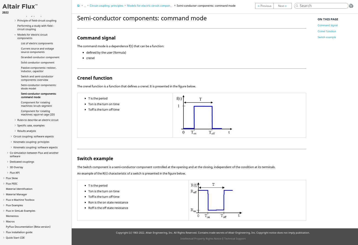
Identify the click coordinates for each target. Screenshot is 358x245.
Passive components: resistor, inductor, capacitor (38, 69)
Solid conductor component (37, 62)
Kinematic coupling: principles (31, 141)
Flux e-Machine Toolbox (20, 199)
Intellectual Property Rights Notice (200, 238)
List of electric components (37, 43)
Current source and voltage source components (37, 50)
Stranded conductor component (40, 57)
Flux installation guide (19, 232)
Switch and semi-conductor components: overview (37, 78)
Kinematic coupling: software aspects (35, 147)
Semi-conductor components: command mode (38, 95)
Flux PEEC (12, 183)
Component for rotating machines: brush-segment (36, 104)
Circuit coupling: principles (106, 6)
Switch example (327, 37)
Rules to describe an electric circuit (37, 120)
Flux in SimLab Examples (20, 210)
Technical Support (235, 238)
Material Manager (16, 194)
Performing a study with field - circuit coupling (35, 27)
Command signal (328, 25)
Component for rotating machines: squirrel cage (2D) (38, 112)
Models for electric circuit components (151, 6)
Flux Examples (14, 205)
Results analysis (26, 131)
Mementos (12, 216)
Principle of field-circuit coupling (36, 20)
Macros (10, 221)
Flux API (15, 172)
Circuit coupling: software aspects (33, 136)
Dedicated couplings (22, 161)
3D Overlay (16, 167)
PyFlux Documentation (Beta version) (28, 226)
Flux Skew (12, 178)
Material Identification (19, 188)
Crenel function (327, 31)
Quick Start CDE (15, 237)
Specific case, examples (31, 125)
